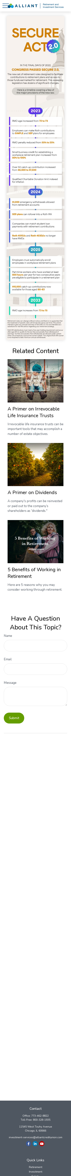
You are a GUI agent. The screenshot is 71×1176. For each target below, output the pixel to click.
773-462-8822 (40, 1116)
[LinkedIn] (35, 1143)
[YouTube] (41, 1143)
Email (8, 659)
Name (8, 636)
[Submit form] (14, 718)
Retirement (35, 1167)
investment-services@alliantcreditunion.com (35, 1137)
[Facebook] (28, 1143)
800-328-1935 (41, 1120)
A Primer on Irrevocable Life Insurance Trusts (33, 412)
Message (10, 683)
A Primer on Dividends (32, 492)
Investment (35, 1172)
